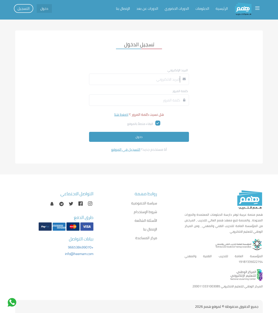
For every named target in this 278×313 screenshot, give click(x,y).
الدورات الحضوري (177, 8)
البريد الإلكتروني (177, 70)
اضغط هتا (121, 114)
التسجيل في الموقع (125, 149)
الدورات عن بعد (147, 8)
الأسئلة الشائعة (146, 220)
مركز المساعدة (146, 238)
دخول (44, 8)
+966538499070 (80, 247)
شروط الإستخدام (145, 212)
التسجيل (24, 8)
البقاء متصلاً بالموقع (140, 124)
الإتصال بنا (123, 8)
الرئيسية (222, 8)
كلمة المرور (180, 91)
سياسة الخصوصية (144, 203)
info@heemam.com (79, 253)
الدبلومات (202, 8)
